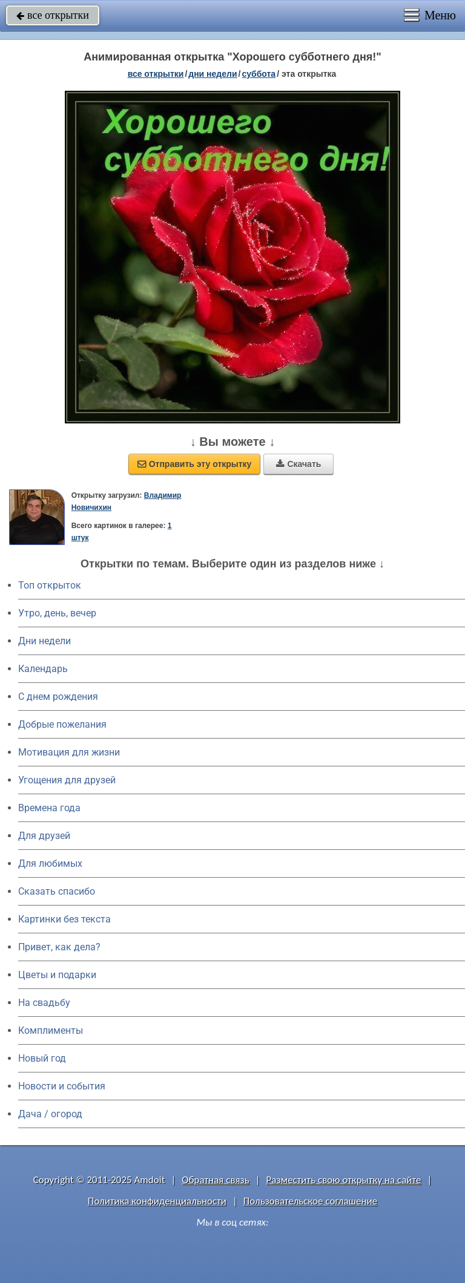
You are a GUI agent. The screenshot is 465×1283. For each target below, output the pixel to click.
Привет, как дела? (59, 947)
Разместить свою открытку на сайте (343, 1180)
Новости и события (61, 1086)
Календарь (43, 668)
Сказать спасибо (56, 891)
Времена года (49, 808)
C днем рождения (58, 696)
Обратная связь (215, 1180)
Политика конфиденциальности (157, 1201)
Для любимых (50, 863)
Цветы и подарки (57, 975)
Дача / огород (50, 1114)
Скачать (298, 464)
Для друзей (44, 835)
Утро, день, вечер (57, 613)
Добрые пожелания (62, 724)
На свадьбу (44, 1002)
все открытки (52, 15)
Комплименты (50, 1030)
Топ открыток (49, 585)
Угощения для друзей (67, 780)
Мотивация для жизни (69, 752)
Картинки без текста (64, 919)
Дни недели (44, 641)
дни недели (212, 74)
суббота (258, 74)
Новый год (42, 1058)
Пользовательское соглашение (310, 1201)
